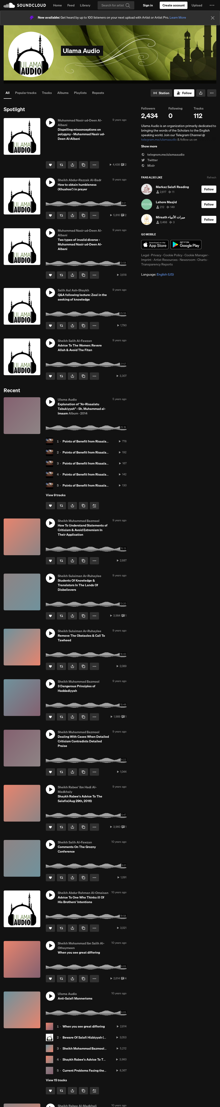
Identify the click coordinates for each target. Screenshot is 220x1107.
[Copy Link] (83, 165)
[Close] (212, 17)
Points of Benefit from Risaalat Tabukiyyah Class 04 (101, 474)
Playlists (80, 92)
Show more (149, 146)
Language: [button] (157, 274)
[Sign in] (148, 5)
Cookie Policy (172, 255)
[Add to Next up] (94, 505)
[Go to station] (161, 93)
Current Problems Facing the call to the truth (95, 1070)
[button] (212, 5)
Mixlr (148, 165)
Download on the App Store (155, 244)
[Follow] (184, 93)
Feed (70, 5)
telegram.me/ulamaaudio (159, 139)
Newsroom (187, 259)
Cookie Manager (196, 255)
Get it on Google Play (185, 244)
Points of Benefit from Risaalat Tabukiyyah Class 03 (100, 463)
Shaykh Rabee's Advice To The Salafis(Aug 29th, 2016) (102, 1059)
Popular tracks (25, 92)
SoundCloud (25, 5)
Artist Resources (166, 259)
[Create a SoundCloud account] (173, 5)
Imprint (146, 259)
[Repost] (61, 165)
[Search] (116, 5)
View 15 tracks (56, 1080)
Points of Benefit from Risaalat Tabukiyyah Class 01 (100, 441)
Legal (145, 255)
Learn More (178, 17)
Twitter (149, 160)
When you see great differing (84, 1026)
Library (85, 5)
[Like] (50, 165)
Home (57, 5)
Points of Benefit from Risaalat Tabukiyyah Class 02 (100, 452)
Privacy (156, 255)
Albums (63, 92)
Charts (202, 259)
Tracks (47, 92)
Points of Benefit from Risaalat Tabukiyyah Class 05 (100, 485)
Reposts (98, 92)
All (8, 92)
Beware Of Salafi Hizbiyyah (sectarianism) (93, 1037)
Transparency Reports (157, 264)
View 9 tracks (56, 495)
